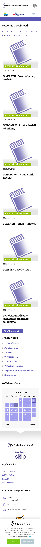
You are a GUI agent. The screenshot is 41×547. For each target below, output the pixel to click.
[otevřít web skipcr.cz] (20, 455)
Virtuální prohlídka (13, 366)
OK (13, 541)
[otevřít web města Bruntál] (7, 14)
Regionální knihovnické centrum (19, 370)
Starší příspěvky (12, 331)
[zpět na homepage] (15, 5)
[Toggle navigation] (3, 19)
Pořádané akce (11, 348)
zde (30, 536)
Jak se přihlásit (11, 343)
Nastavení (27, 541)
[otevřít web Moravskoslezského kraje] (21, 14)
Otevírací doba (11, 357)
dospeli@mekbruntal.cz (16, 509)
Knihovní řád (10, 361)
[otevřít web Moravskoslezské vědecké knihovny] (34, 14)
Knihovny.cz (10, 375)
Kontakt (8, 352)
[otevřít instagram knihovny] (35, 6)
